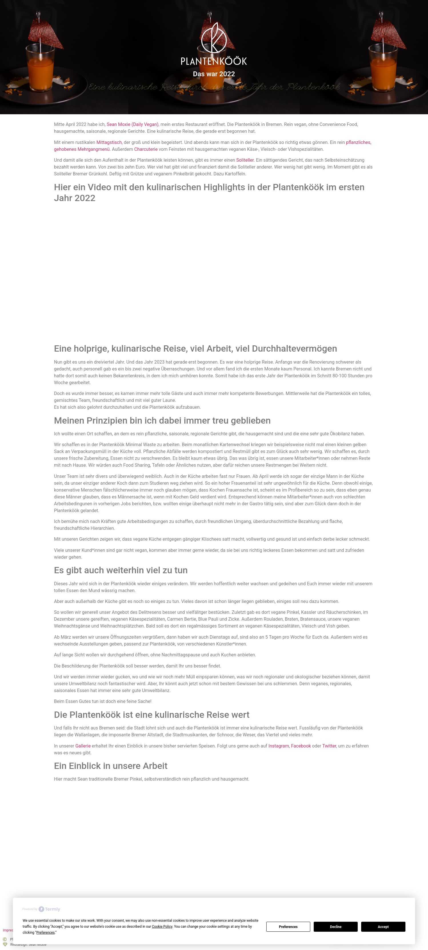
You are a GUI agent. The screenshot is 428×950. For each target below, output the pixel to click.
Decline (335, 927)
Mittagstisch (109, 142)
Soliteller (245, 160)
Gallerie (83, 746)
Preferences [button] (45, 933)
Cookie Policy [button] (162, 927)
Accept (383, 927)
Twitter (329, 746)
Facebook (301, 746)
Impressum (11, 930)
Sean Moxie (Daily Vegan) (132, 124)
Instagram (278, 746)
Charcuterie (146, 149)
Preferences (288, 927)
